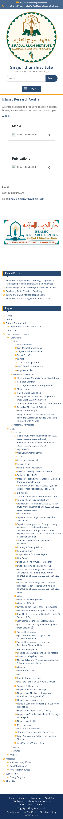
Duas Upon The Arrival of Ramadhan (34, 561)
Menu (31, 89)
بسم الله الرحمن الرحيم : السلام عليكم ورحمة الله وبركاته (34, 5)
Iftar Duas (22, 558)
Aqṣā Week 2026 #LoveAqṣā (30, 743)
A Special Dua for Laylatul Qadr (32, 554)
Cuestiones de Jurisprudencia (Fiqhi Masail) (37, 652)
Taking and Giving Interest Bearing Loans (25, 294)
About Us (10, 781)
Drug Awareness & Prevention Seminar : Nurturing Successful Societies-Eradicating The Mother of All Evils (37, 417)
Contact (9, 319)
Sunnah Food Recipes (27, 410)
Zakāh (20, 456)
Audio (16, 747)
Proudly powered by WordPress (22, 812)
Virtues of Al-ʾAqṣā (25, 603)
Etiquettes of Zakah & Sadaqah (32, 689)
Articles (6, 116)
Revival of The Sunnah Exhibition (32, 407)
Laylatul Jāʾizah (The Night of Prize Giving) (37, 606)
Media (13, 428)
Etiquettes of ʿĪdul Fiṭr (27, 721)
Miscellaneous (24, 513)
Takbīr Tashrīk (24, 355)
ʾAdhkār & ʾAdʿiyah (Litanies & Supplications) (38, 496)
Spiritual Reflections (26, 632)
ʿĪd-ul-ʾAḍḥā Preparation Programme (34, 385)
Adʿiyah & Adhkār (25, 370)
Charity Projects (17, 777)
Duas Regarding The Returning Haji (34, 565)
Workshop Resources (23, 374)
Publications (15, 337)
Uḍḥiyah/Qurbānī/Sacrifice (29, 351)
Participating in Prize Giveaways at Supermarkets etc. (31, 287)
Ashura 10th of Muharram (29, 467)
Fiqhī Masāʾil (23, 449)
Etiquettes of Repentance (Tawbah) (34, 710)
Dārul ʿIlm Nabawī (18, 766)
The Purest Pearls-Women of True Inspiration (39, 403)
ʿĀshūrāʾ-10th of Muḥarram (30, 366)
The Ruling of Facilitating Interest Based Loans (28, 298)
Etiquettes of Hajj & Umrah (30, 700)
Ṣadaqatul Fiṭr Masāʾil (27, 475)
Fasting (20, 358)
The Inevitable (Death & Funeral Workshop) (38, 378)
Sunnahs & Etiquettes (27, 686)
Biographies (22, 492)
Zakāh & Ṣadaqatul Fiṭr (28, 362)
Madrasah (11, 758)
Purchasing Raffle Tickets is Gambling (24, 291)
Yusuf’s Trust (12, 773)
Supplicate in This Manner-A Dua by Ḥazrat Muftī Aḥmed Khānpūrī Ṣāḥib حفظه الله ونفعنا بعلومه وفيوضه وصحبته (38, 506)
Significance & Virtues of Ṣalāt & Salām (35, 610)
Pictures (17, 432)
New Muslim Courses (20, 769)
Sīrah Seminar (23, 389)
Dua (19, 674)
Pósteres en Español (27, 649)
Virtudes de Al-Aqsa (26, 670)
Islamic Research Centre (17, 334)
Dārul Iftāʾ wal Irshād (16, 323)
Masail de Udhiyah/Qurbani (30, 656)
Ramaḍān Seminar (26, 381)
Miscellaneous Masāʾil (27, 460)
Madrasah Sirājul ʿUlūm (21, 762)
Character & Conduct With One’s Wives (35, 732)
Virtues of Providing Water (29, 599)
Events (16, 750)
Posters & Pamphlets (23, 424)
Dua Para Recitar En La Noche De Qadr (36, 681)
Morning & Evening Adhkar (30, 547)
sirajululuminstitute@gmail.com (33, 3)
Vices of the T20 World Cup (30, 728)
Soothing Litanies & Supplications (33, 500)
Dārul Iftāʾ (49, 798)
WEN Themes (31, 815)
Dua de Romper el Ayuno (29, 678)
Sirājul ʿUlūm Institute (31, 67)
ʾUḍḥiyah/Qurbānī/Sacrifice (29, 452)
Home (9, 315)
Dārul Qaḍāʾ (11, 330)
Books (16, 341)
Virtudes (21, 667)
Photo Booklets (24, 344)
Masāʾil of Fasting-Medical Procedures (35, 471)
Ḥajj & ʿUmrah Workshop (29, 392)
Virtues (20, 596)
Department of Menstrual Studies (26, 326)
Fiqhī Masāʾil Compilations (29, 348)
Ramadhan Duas (25, 551)
